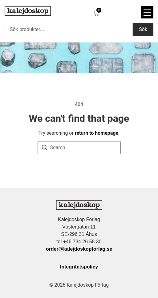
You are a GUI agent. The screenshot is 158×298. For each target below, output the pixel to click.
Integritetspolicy (79, 266)
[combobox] (69, 29)
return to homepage (96, 133)
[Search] (44, 148)
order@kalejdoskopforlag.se (79, 249)
